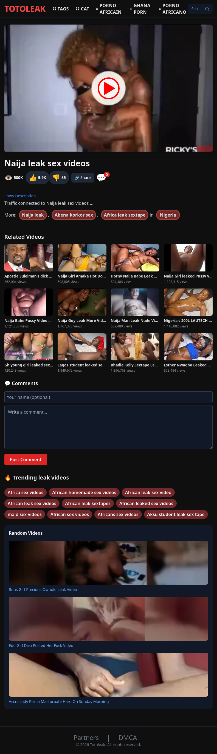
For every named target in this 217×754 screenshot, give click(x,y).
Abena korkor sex (74, 215)
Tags (60, 9)
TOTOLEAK (25, 9)
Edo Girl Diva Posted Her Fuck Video (41, 645)
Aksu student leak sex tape (176, 514)
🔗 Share (83, 177)
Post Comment (25, 459)
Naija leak (33, 215)
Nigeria (168, 215)
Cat (82, 9)
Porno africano (173, 8)
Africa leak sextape (125, 215)
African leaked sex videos (146, 503)
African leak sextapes (88, 503)
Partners (87, 737)
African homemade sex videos (84, 492)
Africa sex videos (25, 492)
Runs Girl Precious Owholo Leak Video (43, 589)
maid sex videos (25, 514)
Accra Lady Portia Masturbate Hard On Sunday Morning (59, 701)
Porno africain (109, 8)
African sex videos (69, 514)
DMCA (128, 737)
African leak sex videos (32, 503)
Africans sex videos (118, 514)
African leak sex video (148, 492)
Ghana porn (140, 8)
